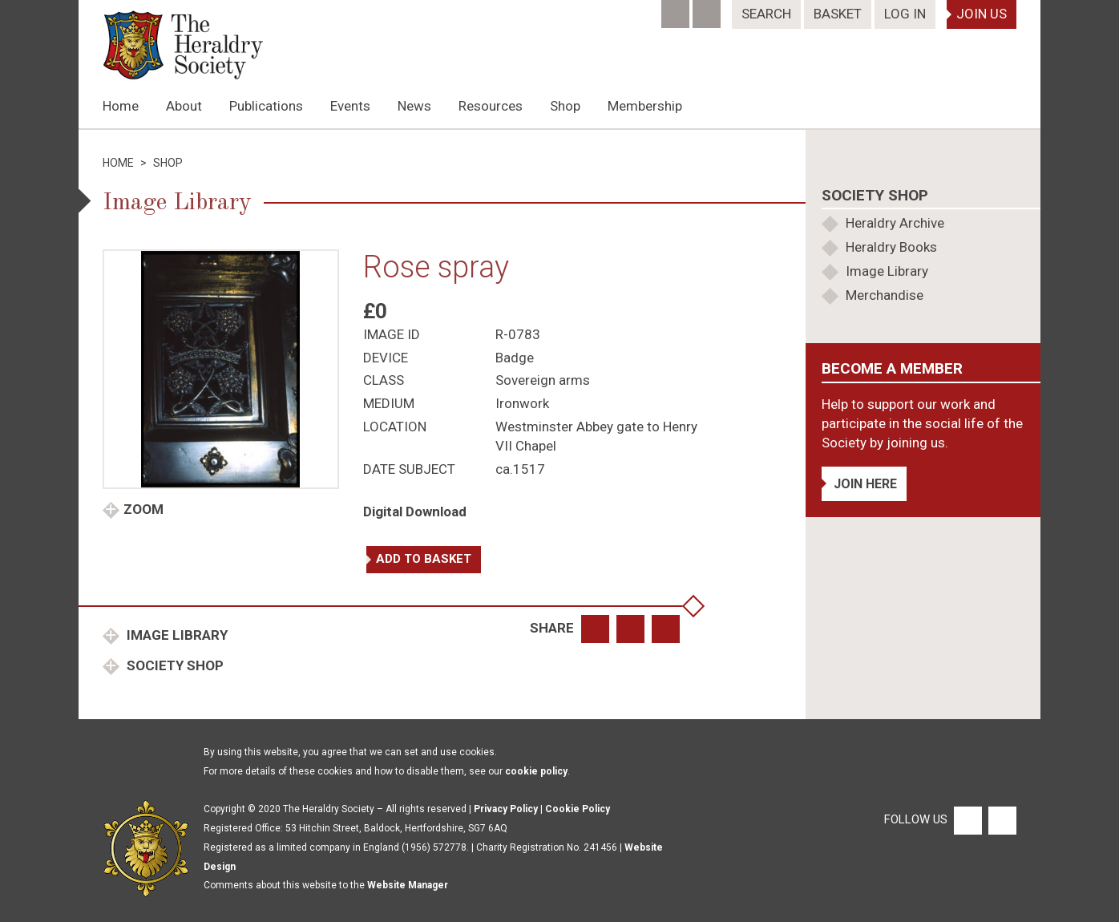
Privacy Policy (506, 809)
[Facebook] (677, 9)
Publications (266, 106)
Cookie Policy (577, 809)
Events (350, 106)
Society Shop (173, 665)
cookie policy (536, 771)
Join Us (981, 14)
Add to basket (423, 559)
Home (121, 106)
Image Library (175, 635)
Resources (491, 106)
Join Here (865, 483)
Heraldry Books (891, 247)
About (184, 106)
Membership (645, 106)
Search (766, 14)
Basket (838, 14)
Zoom (143, 509)
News (414, 106)
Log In (905, 14)
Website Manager (407, 885)
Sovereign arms (542, 380)
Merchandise (884, 295)
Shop (565, 106)
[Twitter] (708, 9)
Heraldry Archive (895, 223)
